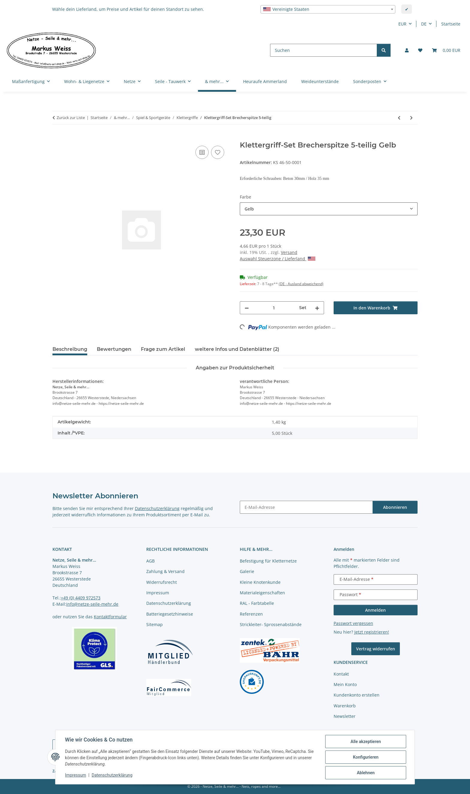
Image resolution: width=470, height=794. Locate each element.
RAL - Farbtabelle (257, 603)
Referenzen (251, 614)
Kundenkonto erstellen (356, 695)
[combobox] (327, 9)
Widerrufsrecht (161, 582)
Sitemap (154, 624)
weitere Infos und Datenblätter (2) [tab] (237, 349)
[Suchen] (323, 50)
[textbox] (328, 9)
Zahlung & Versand (165, 571)
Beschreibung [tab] (69, 349)
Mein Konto (345, 684)
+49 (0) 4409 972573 (80, 598)
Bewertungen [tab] (114, 349)
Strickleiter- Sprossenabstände (271, 624)
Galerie (247, 571)
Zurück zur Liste (71, 117)
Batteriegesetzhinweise (169, 614)
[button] (406, 50)
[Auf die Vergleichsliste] (202, 152)
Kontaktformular (110, 616)
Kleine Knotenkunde (260, 582)
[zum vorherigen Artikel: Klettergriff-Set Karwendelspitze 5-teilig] (399, 117)
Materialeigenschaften (262, 593)
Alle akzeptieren (365, 741)
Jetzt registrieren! (371, 632)
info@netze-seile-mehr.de (92, 604)
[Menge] (274, 308)
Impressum (75, 775)
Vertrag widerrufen (375, 649)
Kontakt (341, 674)
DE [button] (424, 24)
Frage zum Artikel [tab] (163, 349)
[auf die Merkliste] (217, 152)
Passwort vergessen (353, 623)
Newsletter (344, 716)
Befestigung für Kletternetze (268, 561)
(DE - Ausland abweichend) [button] (301, 283)
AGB (150, 561)
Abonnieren (395, 507)
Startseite (450, 24)
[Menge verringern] (246, 308)
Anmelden (375, 610)
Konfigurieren (365, 757)
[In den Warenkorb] (57, 137)
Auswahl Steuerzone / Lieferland (277, 258)
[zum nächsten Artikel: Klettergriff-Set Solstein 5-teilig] (411, 117)
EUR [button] (402, 24)
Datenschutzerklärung (112, 775)
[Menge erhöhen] (317, 308)
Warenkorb (345, 706)
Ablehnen (365, 772)
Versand (289, 252)
